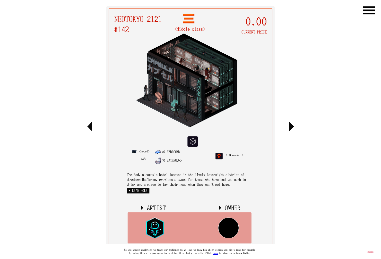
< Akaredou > (234, 155)
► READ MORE (138, 190)
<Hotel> (140, 151)
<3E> (144, 158)
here (215, 253)
